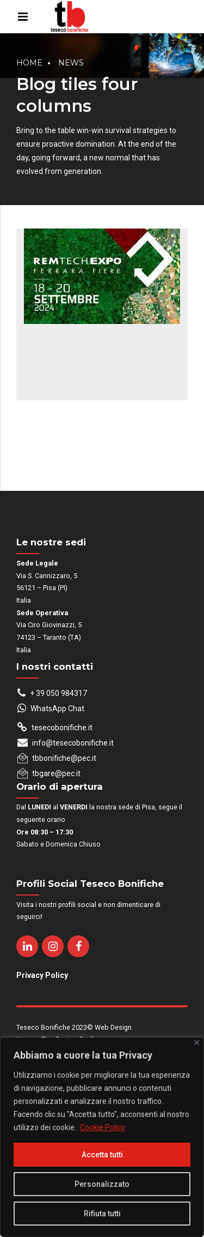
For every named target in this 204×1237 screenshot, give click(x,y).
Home (29, 63)
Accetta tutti (102, 1154)
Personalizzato (102, 1184)
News (71, 63)
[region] (102, 1137)
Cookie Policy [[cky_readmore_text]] (102, 1127)
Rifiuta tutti (102, 1213)
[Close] (196, 1042)
